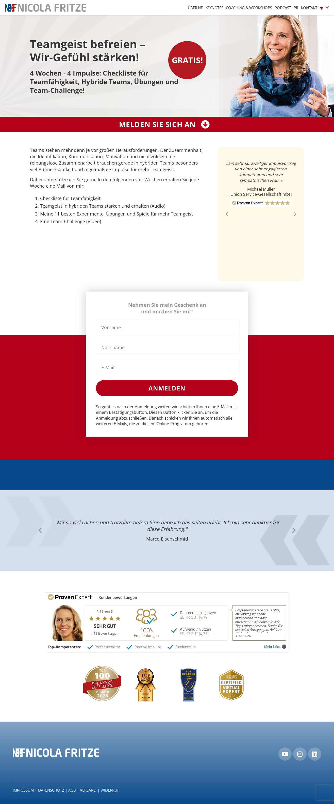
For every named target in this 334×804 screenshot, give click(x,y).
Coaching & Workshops (249, 7)
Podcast (283, 7)
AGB (72, 790)
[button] (227, 214)
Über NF (195, 7)
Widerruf (110, 790)
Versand (88, 790)
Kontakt (309, 7)
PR (296, 7)
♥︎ (324, 7)
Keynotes (214, 7)
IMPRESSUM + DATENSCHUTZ (38, 790)
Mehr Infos (275, 647)
